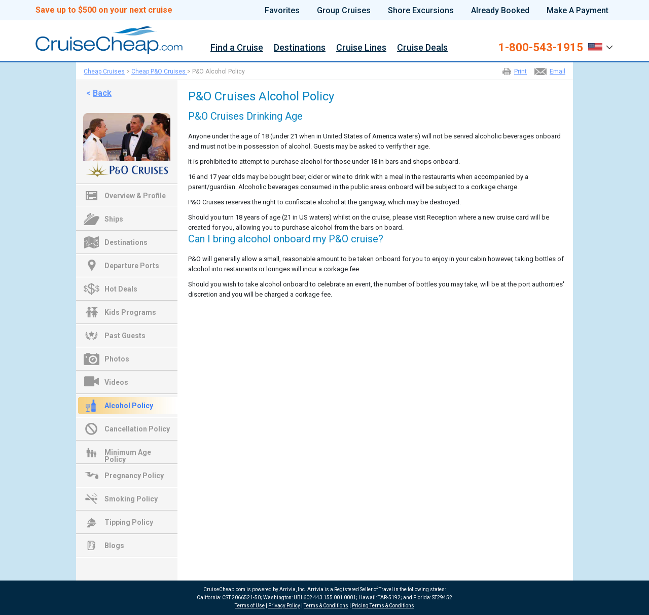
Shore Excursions (421, 11)
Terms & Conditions (326, 605)
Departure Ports (131, 266)
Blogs (114, 545)
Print (520, 71)
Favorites (282, 11)
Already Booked (500, 11)
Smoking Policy (131, 499)
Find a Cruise (236, 48)
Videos (116, 382)
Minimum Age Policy (127, 453)
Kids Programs (130, 312)
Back (102, 93)
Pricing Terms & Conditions (383, 605)
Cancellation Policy (137, 429)
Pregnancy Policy (134, 476)
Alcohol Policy (128, 406)
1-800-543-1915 (540, 47)
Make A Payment (577, 11)
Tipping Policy (128, 522)
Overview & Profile (135, 196)
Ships (113, 219)
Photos (116, 359)
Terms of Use (250, 605)
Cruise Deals (422, 48)
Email (557, 71)
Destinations (300, 48)
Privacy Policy (284, 605)
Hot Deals (120, 289)
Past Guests (125, 336)
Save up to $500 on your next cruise (103, 10)
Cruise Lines (361, 48)
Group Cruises (344, 11)
